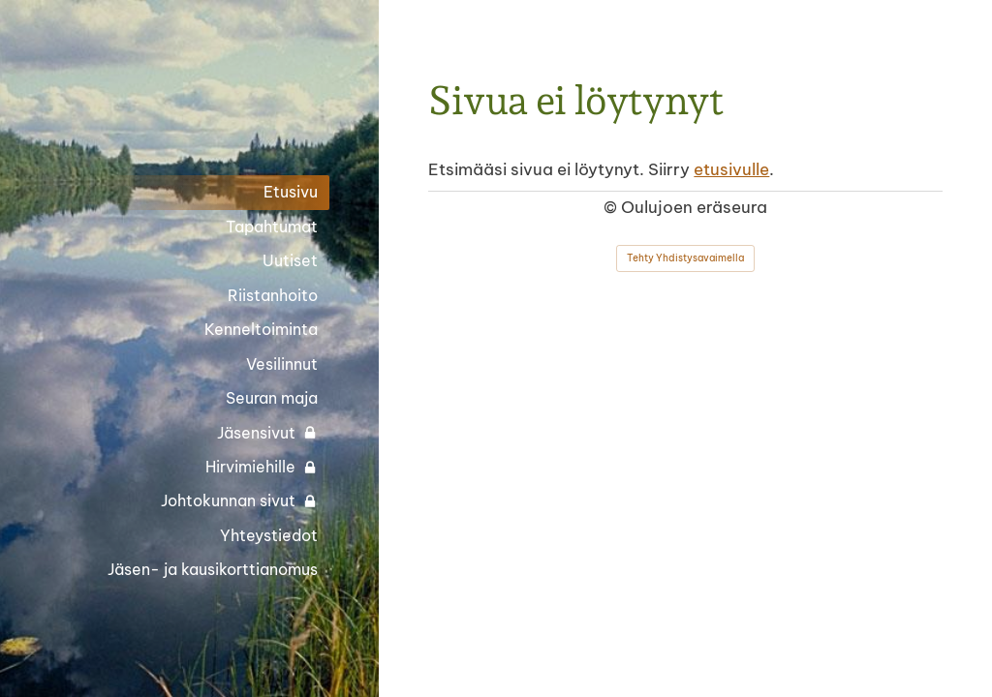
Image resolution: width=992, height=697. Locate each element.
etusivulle (731, 169)
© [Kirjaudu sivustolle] (612, 207)
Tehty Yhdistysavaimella (685, 258)
